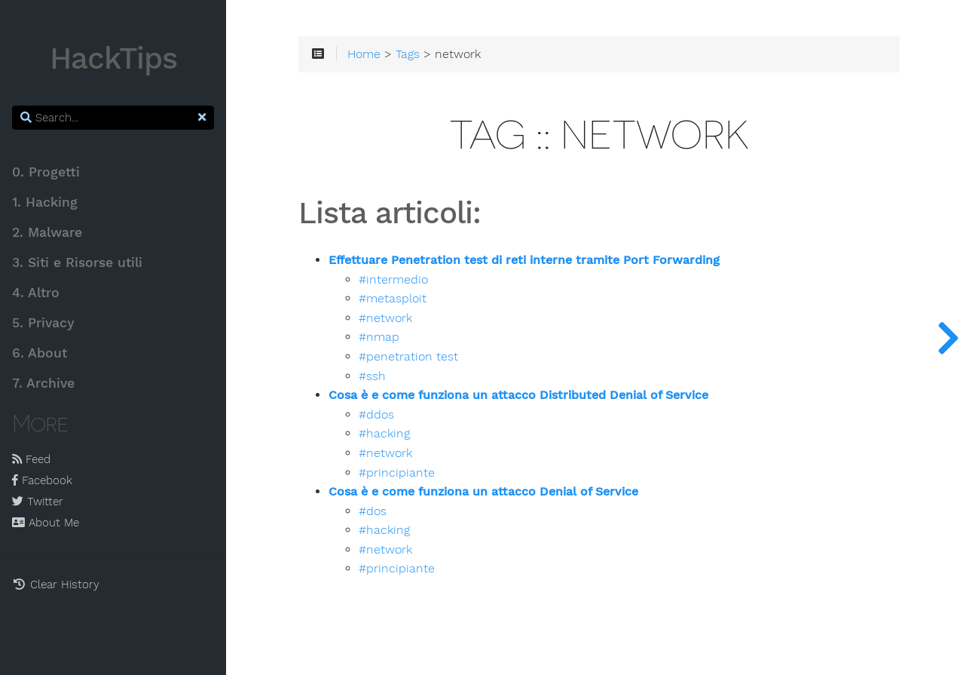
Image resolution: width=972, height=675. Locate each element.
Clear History (55, 584)
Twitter (37, 501)
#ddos (376, 415)
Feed (31, 459)
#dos (373, 511)
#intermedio (393, 280)
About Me (45, 522)
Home (364, 54)
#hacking (384, 433)
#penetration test (408, 357)
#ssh (372, 376)
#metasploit (392, 298)
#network (385, 318)
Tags (408, 54)
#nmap (379, 337)
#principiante (397, 473)
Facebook (42, 480)
